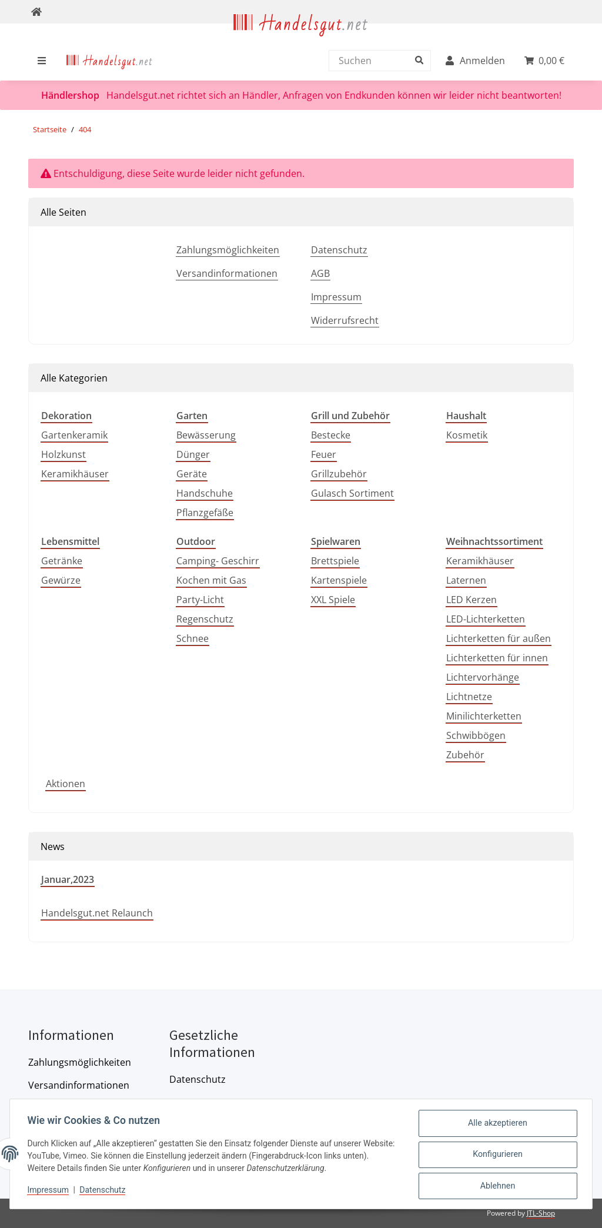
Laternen (466, 580)
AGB (320, 273)
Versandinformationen (226, 273)
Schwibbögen (476, 735)
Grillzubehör (339, 473)
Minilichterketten (483, 716)
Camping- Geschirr (217, 560)
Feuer (323, 454)
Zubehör (465, 754)
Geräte (191, 473)
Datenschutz (339, 249)
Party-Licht (200, 599)
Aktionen (65, 783)
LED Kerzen (471, 599)
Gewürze (61, 580)
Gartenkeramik (74, 435)
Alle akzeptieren (496, 1125)
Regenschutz (204, 619)
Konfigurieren (496, 1155)
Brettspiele (335, 560)
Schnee (192, 638)
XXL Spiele (333, 599)
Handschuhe (204, 493)
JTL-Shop (541, 1213)
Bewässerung (206, 435)
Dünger (193, 454)
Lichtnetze (469, 696)
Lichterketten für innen (497, 657)
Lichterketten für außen (498, 638)
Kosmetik (466, 435)
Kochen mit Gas (211, 580)
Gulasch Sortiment (352, 493)
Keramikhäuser (75, 473)
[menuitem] (109, 60)
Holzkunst (63, 454)
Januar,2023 (67, 879)
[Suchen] (377, 60)
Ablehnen (496, 1186)
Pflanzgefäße (204, 512)
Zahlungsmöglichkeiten (227, 249)
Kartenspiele (339, 580)
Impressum (336, 296)
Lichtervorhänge (482, 677)
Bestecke (330, 435)
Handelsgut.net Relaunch (97, 912)
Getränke (61, 560)
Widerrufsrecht (345, 320)
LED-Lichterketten (485, 619)
